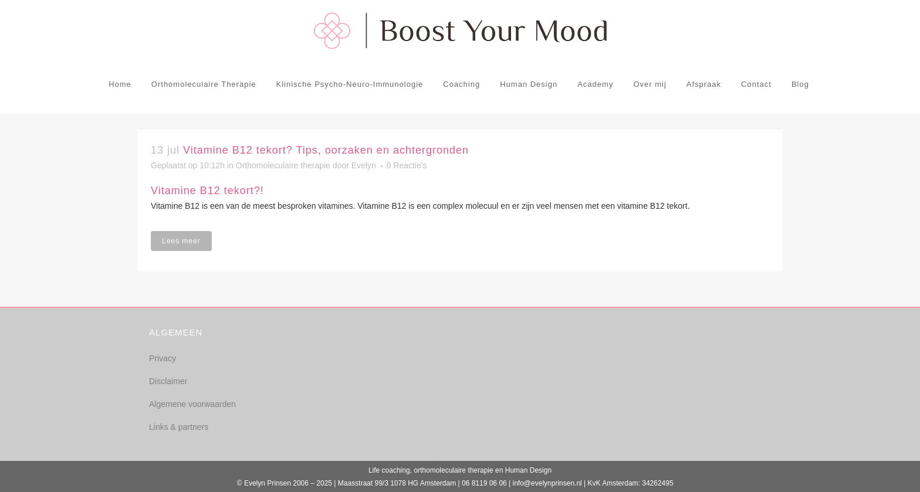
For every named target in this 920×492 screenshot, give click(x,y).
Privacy (162, 358)
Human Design (528, 470)
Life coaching (389, 470)
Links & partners (178, 427)
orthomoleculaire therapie (453, 470)
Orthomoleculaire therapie (283, 165)
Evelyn (363, 165)
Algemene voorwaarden (192, 404)
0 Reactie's (407, 165)
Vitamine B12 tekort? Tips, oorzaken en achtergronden (326, 150)
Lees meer (181, 241)
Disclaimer (168, 381)
